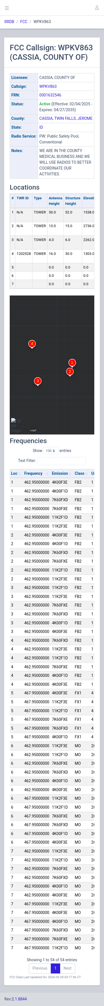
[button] (97, 8)
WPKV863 (48, 86)
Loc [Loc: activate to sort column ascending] (14, 473)
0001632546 (50, 95)
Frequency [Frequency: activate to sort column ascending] (33, 473)
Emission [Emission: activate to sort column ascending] (60, 473)
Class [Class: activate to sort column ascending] (80, 473)
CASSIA (46, 118)
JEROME (84, 118)
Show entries (52, 451)
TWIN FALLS (65, 118)
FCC (23, 21)
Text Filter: (52, 461)
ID (41, 127)
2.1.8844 (19, 999)
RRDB (9, 21)
